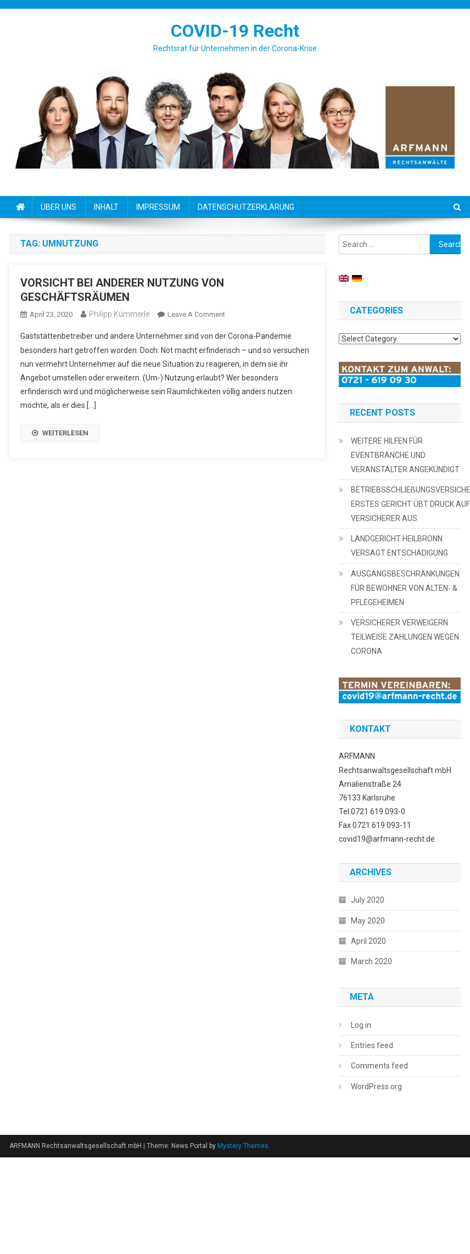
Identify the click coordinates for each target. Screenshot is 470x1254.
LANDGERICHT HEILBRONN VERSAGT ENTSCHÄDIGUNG (399, 545)
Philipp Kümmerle (119, 314)
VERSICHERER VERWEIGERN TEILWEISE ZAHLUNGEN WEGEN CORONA (405, 637)
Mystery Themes (242, 1146)
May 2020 (368, 920)
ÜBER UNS (58, 207)
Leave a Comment (196, 314)
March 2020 (371, 961)
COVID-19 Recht (235, 30)
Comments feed (379, 1065)
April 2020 (368, 941)
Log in (361, 1025)
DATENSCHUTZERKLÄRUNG (246, 207)
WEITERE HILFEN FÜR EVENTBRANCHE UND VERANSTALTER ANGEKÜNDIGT (405, 455)
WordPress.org (376, 1086)
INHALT (106, 207)
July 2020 (367, 899)
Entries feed (372, 1045)
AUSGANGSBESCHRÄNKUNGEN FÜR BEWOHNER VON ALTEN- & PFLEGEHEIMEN (405, 588)
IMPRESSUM (158, 207)
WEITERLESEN (60, 433)
